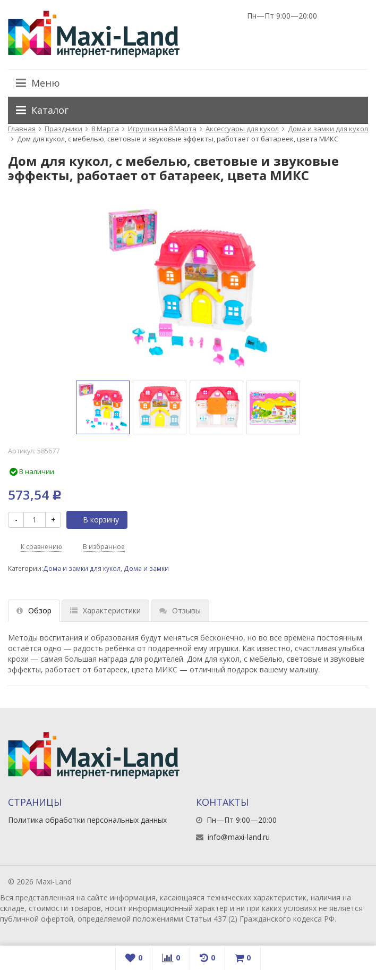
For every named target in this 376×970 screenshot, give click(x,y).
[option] (102, 407)
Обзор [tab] (34, 610)
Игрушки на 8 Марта (162, 128)
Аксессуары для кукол (242, 128)
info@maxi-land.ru (239, 837)
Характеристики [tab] (105, 610)
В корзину (95, 519)
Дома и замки (146, 568)
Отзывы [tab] (180, 610)
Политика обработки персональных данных (87, 820)
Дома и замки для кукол (328, 128)
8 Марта (105, 128)
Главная (22, 128)
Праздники (63, 128)
